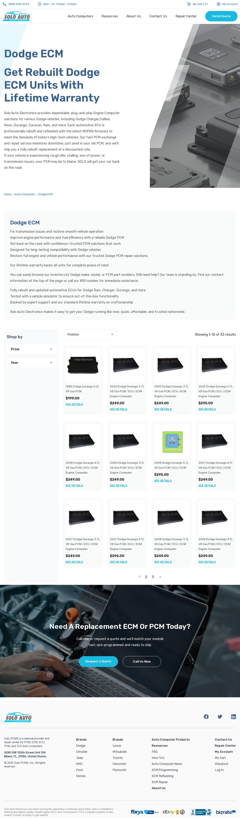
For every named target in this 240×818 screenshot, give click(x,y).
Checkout (221, 764)
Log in (219, 770)
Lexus (117, 746)
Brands (81, 739)
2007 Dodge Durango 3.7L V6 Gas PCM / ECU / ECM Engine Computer (83, 544)
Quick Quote (221, 16)
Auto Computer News (167, 764)
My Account (227, 4)
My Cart (220, 758)
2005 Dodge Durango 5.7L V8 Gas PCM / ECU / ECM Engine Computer (215, 391)
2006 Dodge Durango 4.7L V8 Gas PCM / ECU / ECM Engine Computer (83, 467)
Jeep (79, 758)
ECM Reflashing (163, 776)
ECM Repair (160, 782)
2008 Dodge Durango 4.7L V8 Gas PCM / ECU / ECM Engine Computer (215, 544)
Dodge (81, 746)
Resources (110, 16)
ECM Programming (165, 770)
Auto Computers (80, 16)
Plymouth (119, 770)
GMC (79, 764)
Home (7, 194)
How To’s (158, 758)
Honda (80, 776)
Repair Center (186, 16)
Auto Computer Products (171, 739)
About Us (133, 16)
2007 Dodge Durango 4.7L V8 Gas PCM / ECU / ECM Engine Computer (215, 467)
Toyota (118, 758)
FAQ (154, 752)
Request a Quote (98, 661)
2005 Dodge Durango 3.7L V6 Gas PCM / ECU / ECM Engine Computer (171, 391)
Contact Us (158, 16)
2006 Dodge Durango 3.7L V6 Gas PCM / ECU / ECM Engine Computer (127, 467)
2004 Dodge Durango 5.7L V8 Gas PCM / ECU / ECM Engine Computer (127, 391)
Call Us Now (142, 661)
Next (159, 576)
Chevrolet (119, 764)
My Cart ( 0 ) (200, 4)
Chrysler (81, 752)
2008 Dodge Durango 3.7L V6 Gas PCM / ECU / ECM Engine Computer (171, 544)
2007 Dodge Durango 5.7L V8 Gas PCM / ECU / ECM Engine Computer (127, 544)
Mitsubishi (120, 752)
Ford (79, 770)
